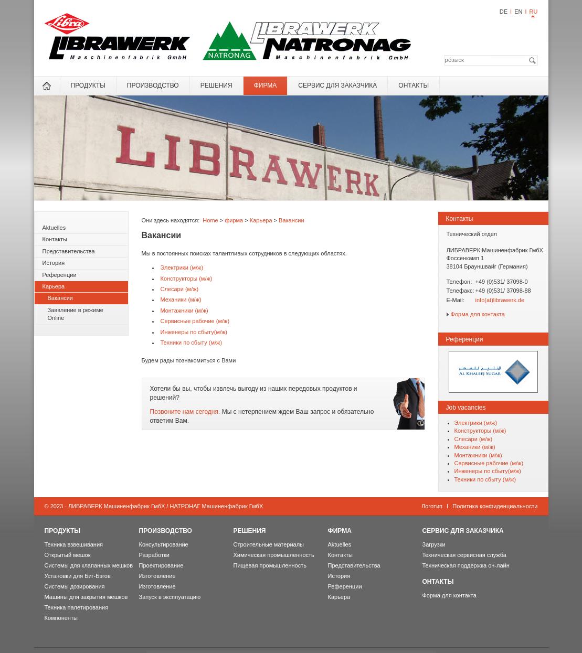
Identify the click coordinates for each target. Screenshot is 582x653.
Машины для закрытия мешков (86, 597)
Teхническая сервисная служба (464, 555)
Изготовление (157, 576)
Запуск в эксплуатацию (170, 597)
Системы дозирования (75, 586)
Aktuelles (54, 227)
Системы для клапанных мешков (89, 565)
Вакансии (60, 298)
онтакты (413, 85)
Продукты (88, 85)
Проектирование (161, 565)
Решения (216, 85)
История (54, 263)
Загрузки (434, 544)
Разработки (154, 555)
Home (210, 220)
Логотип (431, 506)
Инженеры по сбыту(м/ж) (194, 332)
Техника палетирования (77, 607)
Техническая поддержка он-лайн (466, 565)
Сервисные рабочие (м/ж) (195, 321)
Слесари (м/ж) (180, 289)
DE (503, 11)
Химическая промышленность (274, 555)
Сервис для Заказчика (337, 85)
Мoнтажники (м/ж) (184, 310)
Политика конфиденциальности (494, 506)
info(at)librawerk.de (500, 300)
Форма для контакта (478, 314)
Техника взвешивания (74, 544)
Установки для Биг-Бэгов (78, 576)
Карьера (54, 286)
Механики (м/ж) (181, 299)
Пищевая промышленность (270, 565)
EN (518, 11)
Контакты (55, 239)
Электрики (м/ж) (182, 267)
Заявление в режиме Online (75, 314)
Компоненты (61, 618)
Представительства (69, 251)
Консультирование (163, 544)
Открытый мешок (68, 555)
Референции (60, 275)
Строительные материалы (269, 544)
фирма (265, 85)
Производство (153, 85)
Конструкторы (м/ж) (187, 278)
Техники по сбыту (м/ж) (192, 342)
